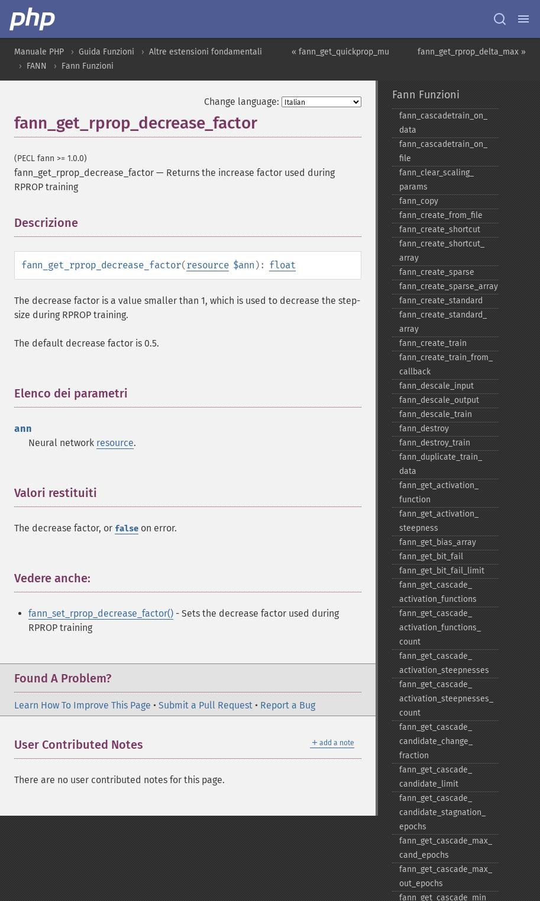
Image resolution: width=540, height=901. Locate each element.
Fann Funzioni (88, 66)
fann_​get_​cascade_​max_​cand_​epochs (445, 848)
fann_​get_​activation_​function (438, 492)
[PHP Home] (33, 19)
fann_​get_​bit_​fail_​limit (441, 571)
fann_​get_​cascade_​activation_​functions (438, 592)
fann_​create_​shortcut (439, 230)
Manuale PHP (39, 52)
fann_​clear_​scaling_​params (436, 180)
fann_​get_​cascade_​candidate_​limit (435, 777)
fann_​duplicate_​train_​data (440, 464)
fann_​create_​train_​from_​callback (446, 364)
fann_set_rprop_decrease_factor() (100, 613)
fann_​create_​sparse (436, 272)
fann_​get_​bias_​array (437, 542)
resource (207, 265)
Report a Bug (287, 705)
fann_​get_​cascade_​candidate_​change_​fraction (436, 741)
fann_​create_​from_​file (441, 215)
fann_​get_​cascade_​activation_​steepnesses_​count (446, 698)
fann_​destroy (424, 429)
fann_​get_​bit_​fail (431, 556)
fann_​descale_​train (435, 414)
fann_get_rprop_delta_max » (472, 52)
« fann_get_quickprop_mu (340, 52)
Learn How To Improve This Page (82, 705)
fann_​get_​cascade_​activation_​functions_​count (440, 627)
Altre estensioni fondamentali (205, 52)
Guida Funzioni (106, 52)
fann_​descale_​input (436, 386)
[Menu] (523, 19)
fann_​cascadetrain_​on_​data (443, 123)
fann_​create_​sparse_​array (448, 286)
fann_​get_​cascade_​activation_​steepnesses (444, 663)
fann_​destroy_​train (434, 443)
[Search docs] (500, 19)
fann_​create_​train (433, 343)
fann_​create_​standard (441, 301)
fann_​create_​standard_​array (443, 322)
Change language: (241, 101)
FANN (37, 66)
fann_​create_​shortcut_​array (441, 251)
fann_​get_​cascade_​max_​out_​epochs (445, 876)
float (282, 265)
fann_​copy (418, 201)
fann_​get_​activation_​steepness (438, 521)
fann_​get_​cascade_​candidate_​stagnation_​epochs (442, 812)
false (126, 529)
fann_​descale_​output (439, 400)
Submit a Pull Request (206, 705)
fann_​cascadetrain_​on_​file (443, 151)
